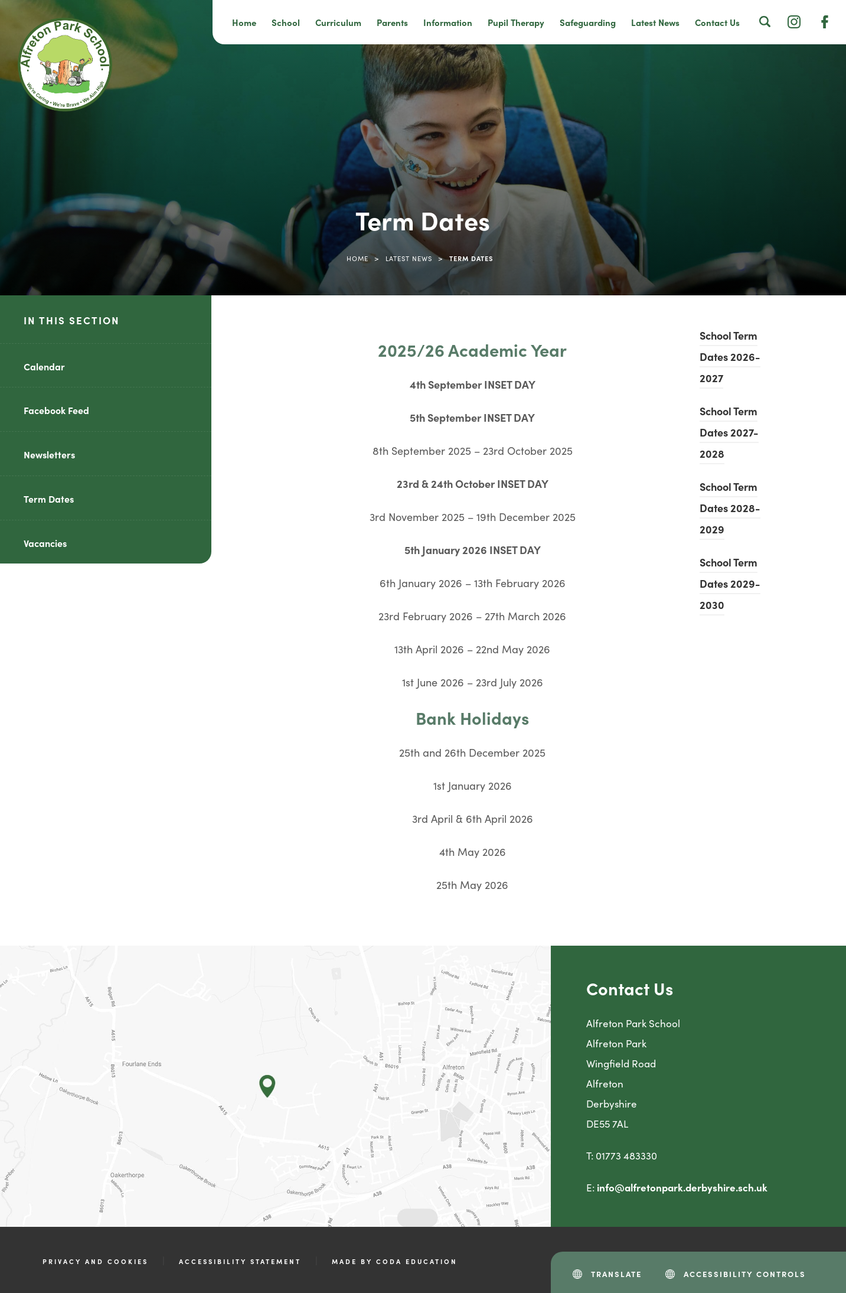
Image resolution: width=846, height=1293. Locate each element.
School (286, 22)
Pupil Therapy (516, 22)
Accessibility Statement (240, 1261)
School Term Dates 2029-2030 (730, 583)
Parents (392, 22)
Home (244, 22)
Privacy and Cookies (95, 1261)
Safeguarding (588, 22)
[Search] (765, 21)
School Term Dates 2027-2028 (729, 432)
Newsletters (49, 454)
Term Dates (49, 498)
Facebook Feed (56, 409)
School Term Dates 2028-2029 (730, 507)
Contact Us (717, 22)
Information (447, 22)
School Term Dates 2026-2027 (730, 356)
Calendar (44, 366)
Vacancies (45, 542)
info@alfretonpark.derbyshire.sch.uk (682, 1187)
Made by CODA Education (395, 1261)
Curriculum (338, 22)
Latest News (655, 22)
